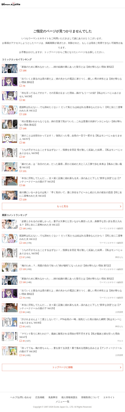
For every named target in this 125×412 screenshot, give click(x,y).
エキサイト (109, 397)
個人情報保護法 (69, 397)
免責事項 (52, 397)
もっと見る (62, 206)
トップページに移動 (62, 367)
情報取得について (90, 397)
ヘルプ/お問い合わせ (20, 397)
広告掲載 (39, 397)
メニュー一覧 (62, 401)
